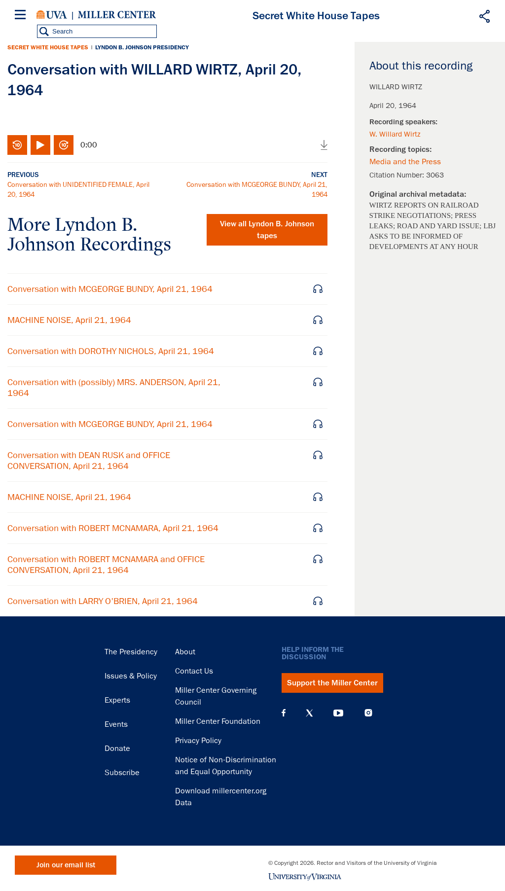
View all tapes (267, 230)
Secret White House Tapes (47, 47)
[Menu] (22, 16)
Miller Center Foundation (217, 721)
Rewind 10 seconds (17, 145)
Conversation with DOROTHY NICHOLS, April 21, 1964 (110, 351)
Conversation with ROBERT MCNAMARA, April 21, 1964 (112, 528)
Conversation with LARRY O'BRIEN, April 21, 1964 (102, 601)
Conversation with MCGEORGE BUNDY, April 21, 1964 (110, 289)
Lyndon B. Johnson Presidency (142, 47)
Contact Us (194, 671)
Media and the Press (405, 162)
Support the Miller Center (332, 683)
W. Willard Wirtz (395, 134)
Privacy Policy (198, 741)
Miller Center (117, 15)
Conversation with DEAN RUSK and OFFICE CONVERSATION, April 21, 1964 (88, 460)
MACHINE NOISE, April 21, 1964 (69, 320)
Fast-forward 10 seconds (63, 145)
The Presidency (131, 652)
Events (116, 724)
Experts (117, 700)
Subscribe (122, 773)
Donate (117, 748)
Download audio (324, 145)
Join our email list (65, 865)
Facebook (284, 713)
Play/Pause (40, 145)
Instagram (368, 713)
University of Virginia (51, 15)
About (185, 652)
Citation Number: (397, 175)
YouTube (338, 713)
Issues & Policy (131, 676)
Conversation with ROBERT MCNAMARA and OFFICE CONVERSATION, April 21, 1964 (106, 564)
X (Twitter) (309, 713)
